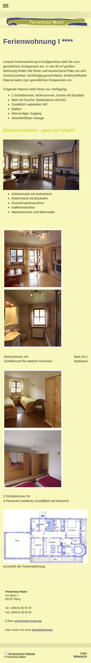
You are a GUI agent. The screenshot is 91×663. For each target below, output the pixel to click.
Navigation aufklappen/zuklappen (45, 5)
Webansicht (80, 656)
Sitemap (30, 653)
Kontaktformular (42, 629)
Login (83, 653)
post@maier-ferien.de (28, 621)
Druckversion (14, 653)
